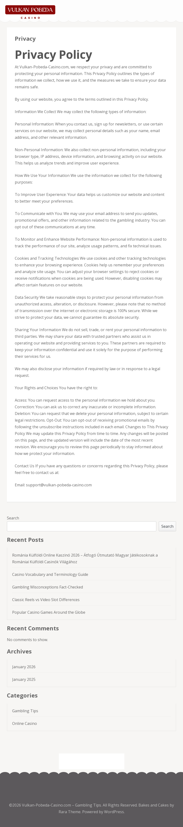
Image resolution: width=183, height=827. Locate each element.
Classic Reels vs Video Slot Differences (46, 599)
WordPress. (114, 811)
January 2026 (24, 666)
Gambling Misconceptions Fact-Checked (47, 587)
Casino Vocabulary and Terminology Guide (50, 574)
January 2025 (24, 679)
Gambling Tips (25, 710)
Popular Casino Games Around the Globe (48, 612)
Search (13, 518)
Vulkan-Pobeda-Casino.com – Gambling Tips (61, 805)
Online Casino (24, 723)
